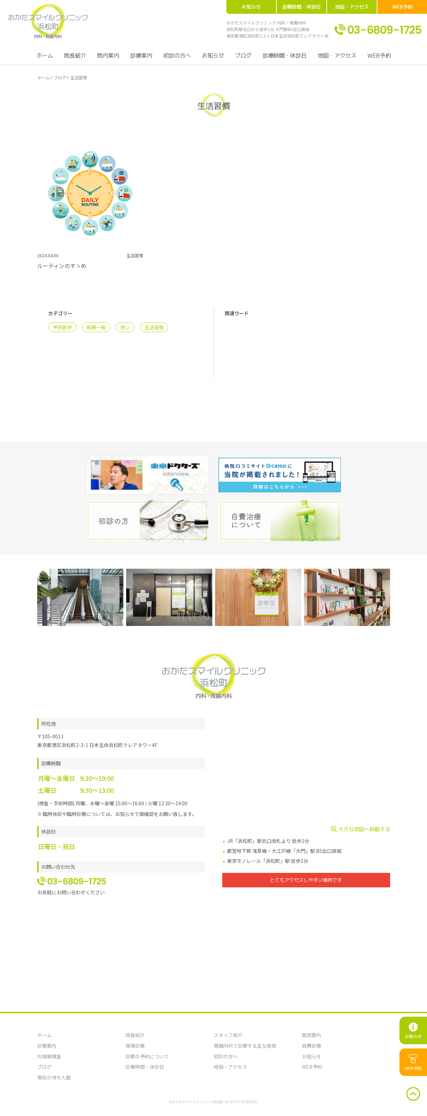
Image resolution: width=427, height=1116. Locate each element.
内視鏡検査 (49, 1056)
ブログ (243, 55)
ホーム (45, 55)
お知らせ (251, 6)
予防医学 (62, 327)
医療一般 (96, 327)
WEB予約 (402, 6)
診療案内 (141, 55)
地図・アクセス (352, 6)
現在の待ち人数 (54, 1077)
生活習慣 (154, 327)
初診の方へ (177, 55)
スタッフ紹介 (228, 1035)
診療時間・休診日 (301, 6)
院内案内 (108, 55)
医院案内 (311, 1035)
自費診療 (311, 1045)
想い (125, 327)
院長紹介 (75, 55)
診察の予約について (147, 1056)
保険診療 (135, 1045)
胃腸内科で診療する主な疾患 (245, 1045)
